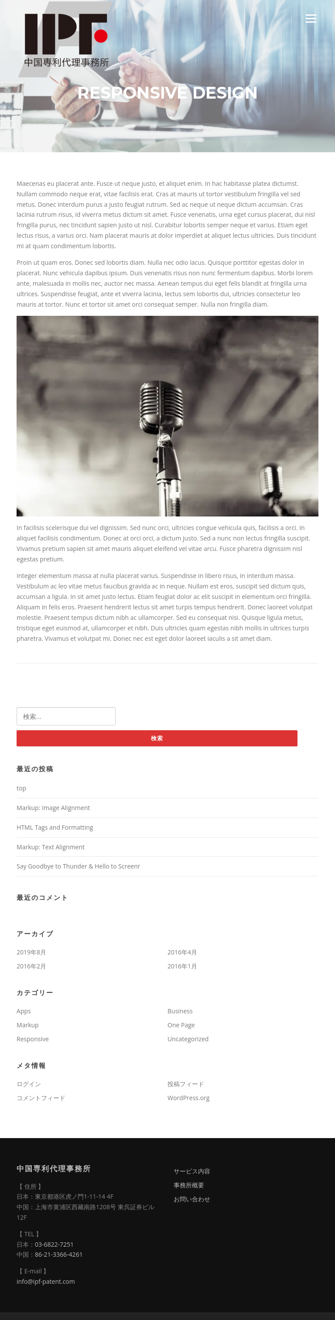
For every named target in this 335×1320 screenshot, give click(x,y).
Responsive (33, 1039)
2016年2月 (31, 966)
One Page (181, 1025)
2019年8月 (31, 952)
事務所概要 (189, 1185)
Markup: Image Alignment (53, 808)
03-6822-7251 (54, 1244)
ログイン (29, 1084)
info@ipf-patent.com (46, 1281)
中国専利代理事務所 (54, 1168)
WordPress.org (188, 1098)
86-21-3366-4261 (59, 1254)
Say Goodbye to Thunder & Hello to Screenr (78, 866)
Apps (24, 1011)
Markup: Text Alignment (51, 847)
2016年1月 (182, 966)
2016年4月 (182, 952)
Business (180, 1011)
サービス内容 (192, 1171)
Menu (310, 18)
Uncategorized (188, 1039)
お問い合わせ (192, 1199)
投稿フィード (186, 1084)
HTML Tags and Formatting (55, 827)
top (21, 788)
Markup (28, 1025)
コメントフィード (41, 1098)
